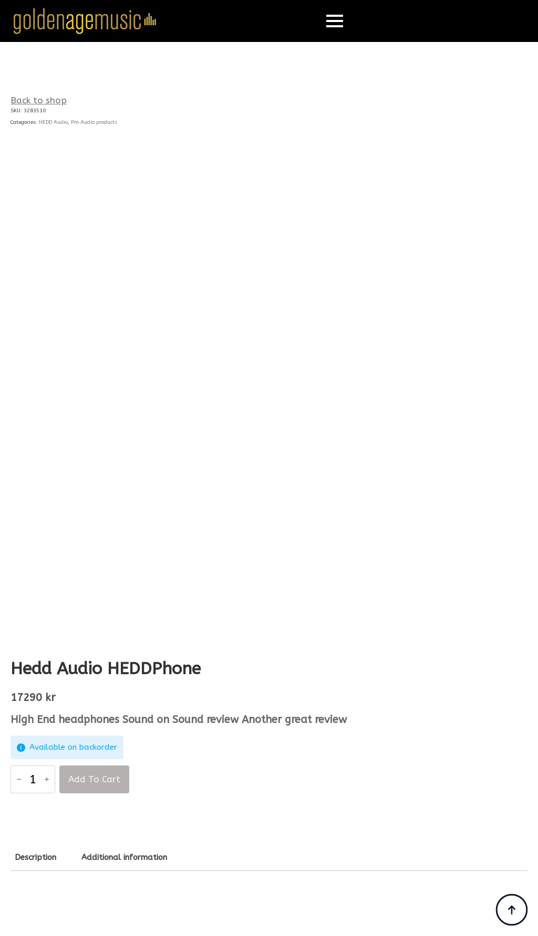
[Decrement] (19, 779)
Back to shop (39, 100)
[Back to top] (511, 910)
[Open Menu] (334, 21)
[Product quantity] (33, 779)
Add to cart (94, 779)
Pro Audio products (94, 122)
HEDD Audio (53, 122)
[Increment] (47, 779)
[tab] (35, 857)
